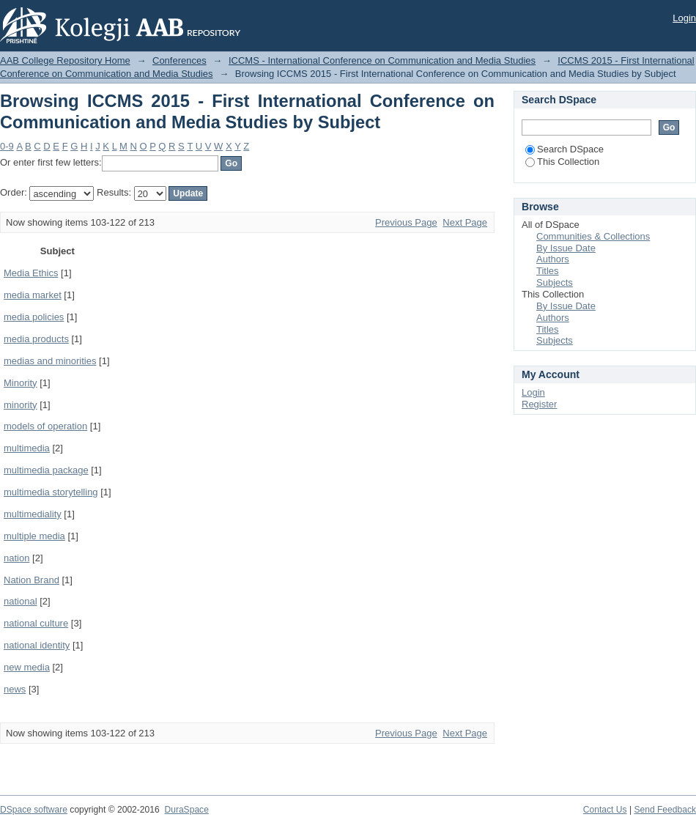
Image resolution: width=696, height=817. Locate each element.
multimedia (27, 448)
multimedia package (46, 470)
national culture (36, 623)
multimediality (33, 514)
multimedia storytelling (51, 492)
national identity (37, 645)
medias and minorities (50, 360)
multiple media (34, 536)
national (20, 601)
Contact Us (605, 810)
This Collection (562, 161)
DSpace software (33, 810)
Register (539, 404)
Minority (20, 382)
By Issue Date (566, 248)
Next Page (465, 222)
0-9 (7, 146)
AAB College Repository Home (65, 60)
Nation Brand (31, 579)
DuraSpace (186, 810)
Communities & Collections (593, 236)
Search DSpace (564, 149)
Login (684, 17)
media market (33, 294)
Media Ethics (31, 272)
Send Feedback (665, 810)
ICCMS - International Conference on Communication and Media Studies (382, 60)
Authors (552, 259)
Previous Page (406, 222)
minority (20, 404)
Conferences (179, 60)
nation (16, 557)
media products (36, 338)
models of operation (45, 426)
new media (27, 667)
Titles (547, 270)
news (15, 689)
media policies (34, 316)
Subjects (554, 282)
